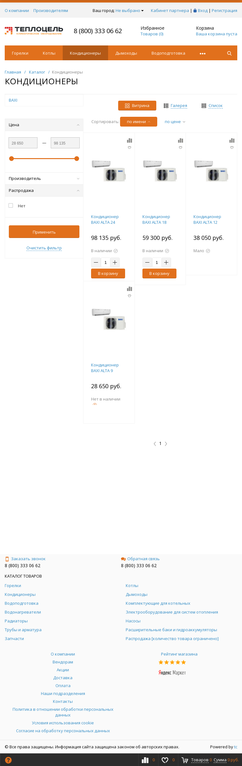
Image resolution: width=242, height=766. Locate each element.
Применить (44, 232)
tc (235, 747)
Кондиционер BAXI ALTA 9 (105, 367)
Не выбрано (130, 10)
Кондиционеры (85, 53)
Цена (44, 125)
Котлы (49, 53)
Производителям (50, 10)
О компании (17, 10)
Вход (203, 10)
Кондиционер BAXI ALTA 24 (105, 219)
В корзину (108, 273)
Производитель (44, 178)
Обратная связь (140, 558)
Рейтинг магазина (179, 654)
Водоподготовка (168, 53)
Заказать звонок (25, 558)
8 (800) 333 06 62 (98, 31)
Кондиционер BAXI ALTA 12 (207, 219)
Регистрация (224, 10)
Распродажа (44, 190)
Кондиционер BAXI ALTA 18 (156, 219)
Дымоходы (126, 53)
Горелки (20, 53)
